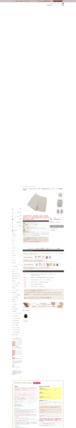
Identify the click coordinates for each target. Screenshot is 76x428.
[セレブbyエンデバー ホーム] (15, 4)
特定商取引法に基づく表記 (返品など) (55, 222)
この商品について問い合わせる (57, 226)
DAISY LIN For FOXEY (32, 186)
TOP (23, 186)
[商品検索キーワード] (57, 5)
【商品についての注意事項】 (28, 389)
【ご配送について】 (24, 418)
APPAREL (26, 186)
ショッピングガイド (24, 403)
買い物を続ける (53, 230)
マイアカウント (54, 3)
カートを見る (61, 3)
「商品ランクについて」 (39, 218)
